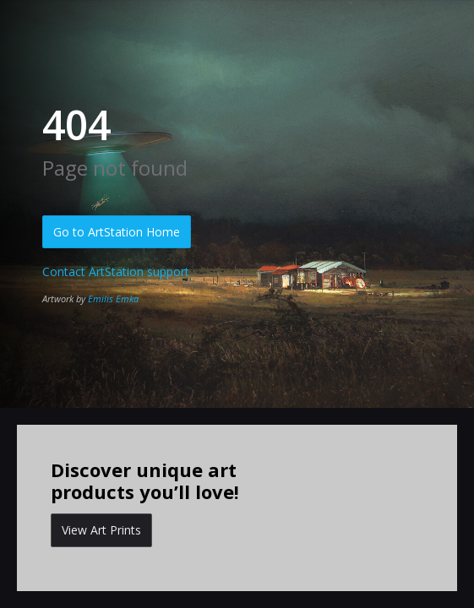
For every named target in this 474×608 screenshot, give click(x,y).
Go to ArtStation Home (116, 232)
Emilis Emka (113, 298)
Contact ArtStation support (115, 271)
